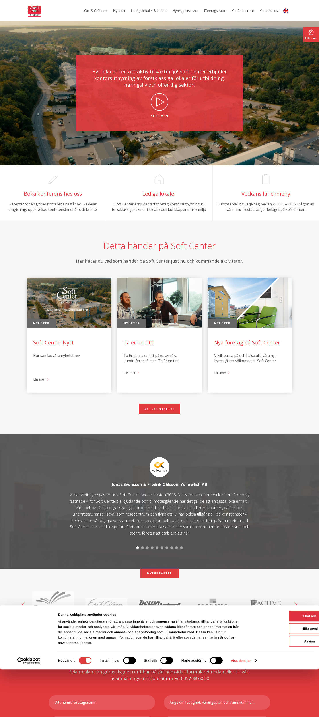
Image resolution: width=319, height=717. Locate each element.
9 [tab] (176, 559)
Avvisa (282, 689)
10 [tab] (181, 559)
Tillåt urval (282, 676)
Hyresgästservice (185, 13)
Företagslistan (215, 13)
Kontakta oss (269, 13)
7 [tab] (166, 559)
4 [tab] (152, 559)
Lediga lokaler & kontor (149, 13)
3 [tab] (147, 559)
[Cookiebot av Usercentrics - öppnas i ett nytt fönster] (28, 708)
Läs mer (40, 389)
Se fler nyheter (159, 420)
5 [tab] (157, 559)
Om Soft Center (95, 13)
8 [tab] (171, 559)
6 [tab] (162, 559)
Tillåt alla (282, 664)
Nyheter (119, 13)
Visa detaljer (241, 708)
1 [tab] (137, 559)
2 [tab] (142, 559)
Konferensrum (242, 13)
